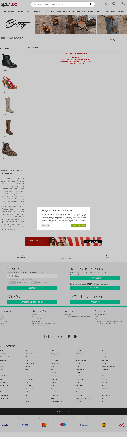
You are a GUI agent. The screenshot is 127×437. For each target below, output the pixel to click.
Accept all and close (78, 225)
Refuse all (45, 225)
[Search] (91, 4)
